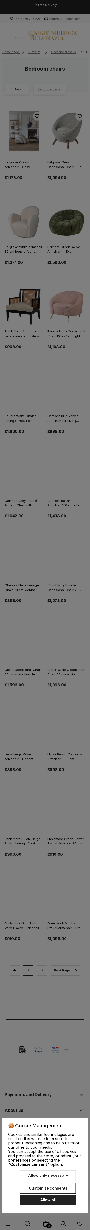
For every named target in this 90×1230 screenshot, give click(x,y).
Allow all (48, 1199)
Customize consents (48, 1188)
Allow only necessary (48, 1175)
